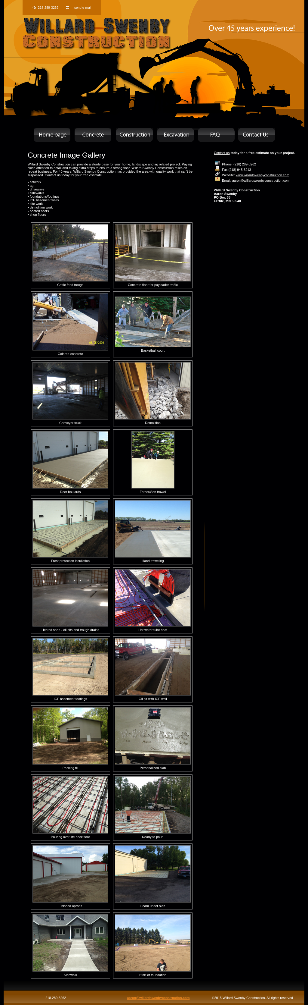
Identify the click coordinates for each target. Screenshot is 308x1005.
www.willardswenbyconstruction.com (262, 175)
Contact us (222, 153)
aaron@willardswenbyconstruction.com (261, 180)
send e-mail (82, 7)
